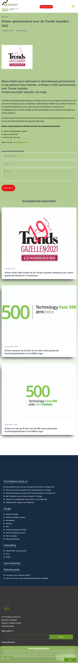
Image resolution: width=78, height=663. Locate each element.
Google (7, 508)
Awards (5, 17)
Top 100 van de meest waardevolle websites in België (27, 578)
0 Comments (22, 30)
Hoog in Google (12, 514)
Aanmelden (10, 520)
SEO (7, 526)
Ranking (9, 523)
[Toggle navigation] (73, 6)
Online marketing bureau (15, 532)
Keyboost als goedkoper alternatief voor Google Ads (26, 499)
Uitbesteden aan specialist (16, 550)
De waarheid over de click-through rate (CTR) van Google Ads (30, 486)
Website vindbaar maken (15, 517)
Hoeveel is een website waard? (18, 575)
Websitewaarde (12, 569)
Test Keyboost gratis (46, 7)
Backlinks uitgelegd (9, 619)
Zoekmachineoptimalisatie (16, 529)
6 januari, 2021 (8, 30)
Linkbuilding (10, 545)
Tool (7, 553)
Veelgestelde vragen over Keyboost (20, 502)
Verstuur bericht (8, 188)
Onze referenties (12, 563)
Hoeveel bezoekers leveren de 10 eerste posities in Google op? (30, 493)
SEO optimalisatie (13, 539)
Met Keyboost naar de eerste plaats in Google (24, 496)
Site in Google (11, 535)
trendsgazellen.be (20, 142)
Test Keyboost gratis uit (16, 481)
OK (70, 659)
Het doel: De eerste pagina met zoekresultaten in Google (28, 490)
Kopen (8, 557)
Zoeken (61, 637)
